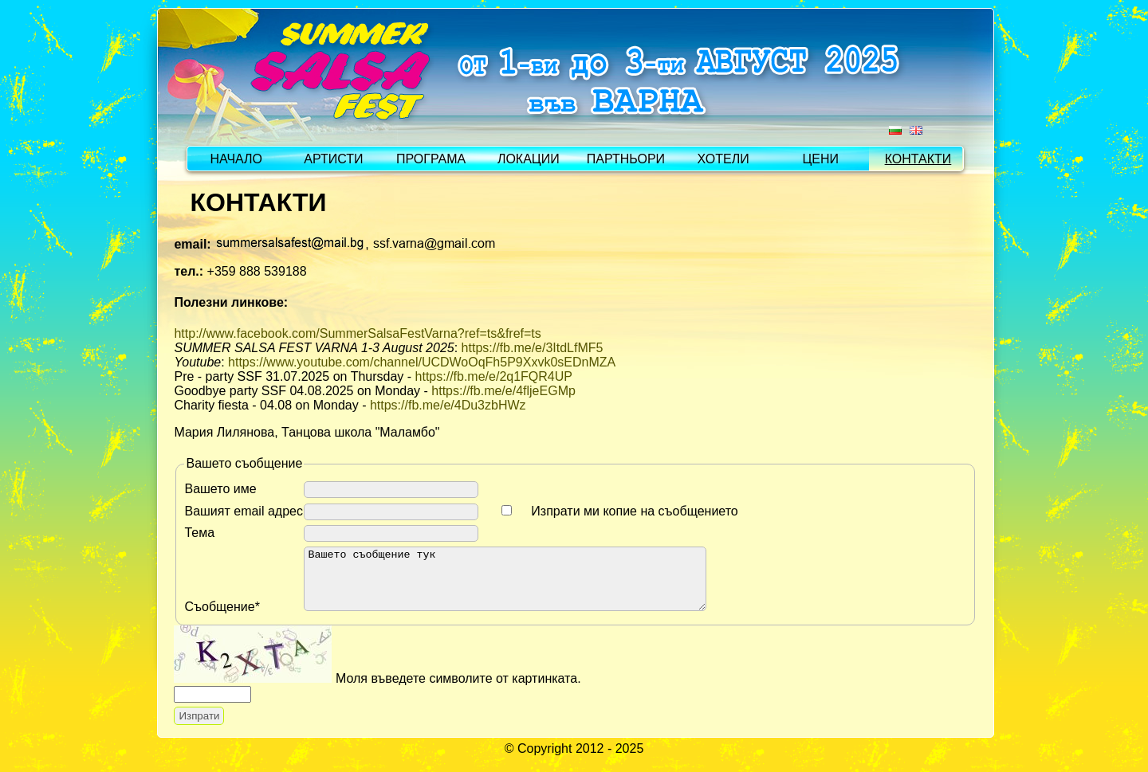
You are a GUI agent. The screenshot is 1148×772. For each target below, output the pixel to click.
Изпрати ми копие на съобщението (634, 511)
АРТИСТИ (333, 159)
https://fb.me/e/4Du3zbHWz (448, 405)
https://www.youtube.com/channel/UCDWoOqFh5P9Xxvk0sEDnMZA (421, 362)
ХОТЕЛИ (723, 159)
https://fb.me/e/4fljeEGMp (503, 391)
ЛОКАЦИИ (528, 159)
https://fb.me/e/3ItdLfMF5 (532, 348)
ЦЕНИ (821, 159)
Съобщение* (221, 618)
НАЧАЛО (236, 159)
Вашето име (220, 489)
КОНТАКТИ (918, 159)
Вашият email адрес (243, 511)
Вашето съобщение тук (529, 585)
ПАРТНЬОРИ (626, 159)
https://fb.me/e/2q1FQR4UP (493, 376)
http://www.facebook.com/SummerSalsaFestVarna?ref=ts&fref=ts (357, 333)
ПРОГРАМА (431, 159)
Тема (199, 532)
